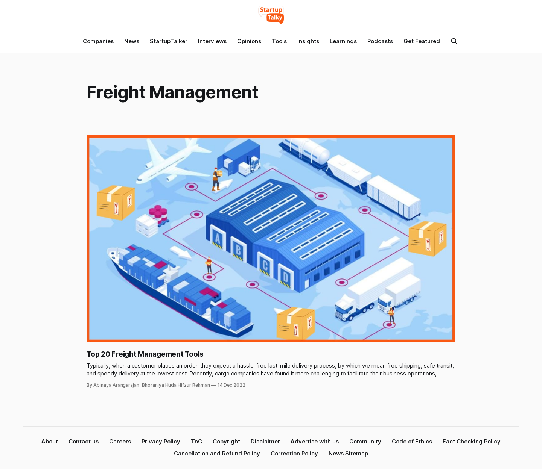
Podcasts (380, 41)
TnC (196, 441)
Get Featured (421, 41)
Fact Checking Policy (472, 441)
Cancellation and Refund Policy (217, 453)
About (49, 441)
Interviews (212, 41)
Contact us (84, 441)
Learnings (343, 41)
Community (365, 441)
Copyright (226, 441)
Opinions (249, 41)
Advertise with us (315, 441)
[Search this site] (454, 41)
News (131, 41)
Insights (308, 41)
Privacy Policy (161, 441)
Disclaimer (265, 441)
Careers (120, 441)
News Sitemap (348, 453)
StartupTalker (168, 41)
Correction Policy (294, 453)
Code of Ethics (412, 441)
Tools (279, 41)
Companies (98, 41)
